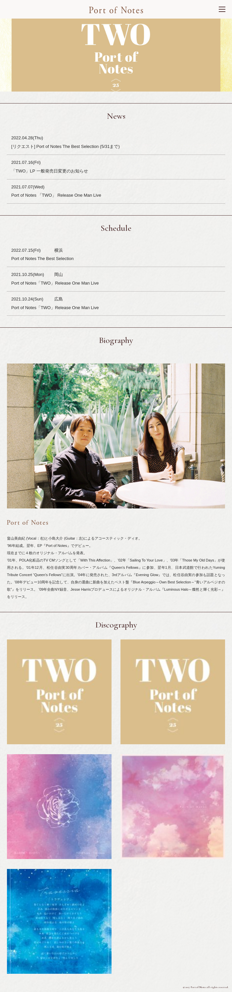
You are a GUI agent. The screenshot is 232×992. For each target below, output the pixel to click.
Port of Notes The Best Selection (42, 258)
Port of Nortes (116, 10)
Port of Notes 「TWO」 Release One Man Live (56, 195)
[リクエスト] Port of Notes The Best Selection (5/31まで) (65, 146)
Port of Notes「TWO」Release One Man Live (55, 283)
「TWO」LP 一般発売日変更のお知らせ (49, 170)
